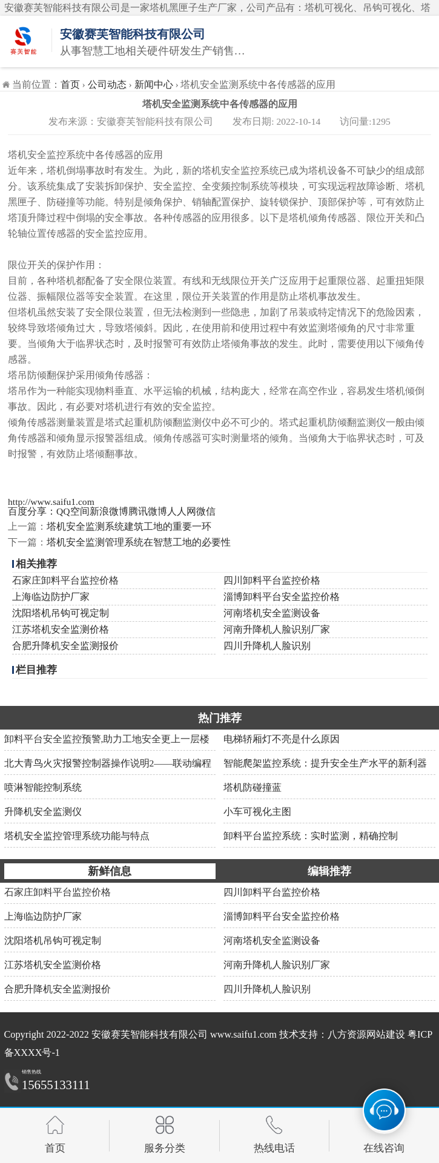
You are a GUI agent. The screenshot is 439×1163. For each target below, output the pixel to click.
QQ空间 (73, 511)
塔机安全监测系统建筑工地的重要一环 (129, 526)
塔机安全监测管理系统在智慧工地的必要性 (139, 542)
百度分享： (32, 511)
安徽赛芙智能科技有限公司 (149, 1034)
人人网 (181, 511)
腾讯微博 (147, 511)
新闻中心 (153, 84)
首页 (70, 84)
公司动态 (107, 84)
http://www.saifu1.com (51, 501)
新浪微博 (109, 511)
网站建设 (385, 1034)
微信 (206, 511)
